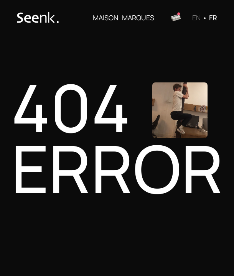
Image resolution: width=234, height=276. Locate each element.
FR (213, 17)
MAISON (105, 17)
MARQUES (138, 17)
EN (196, 17)
